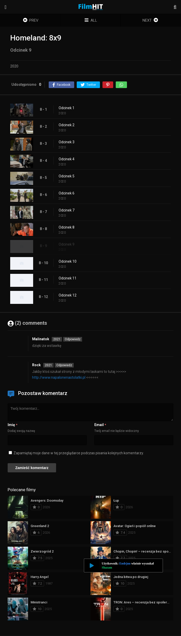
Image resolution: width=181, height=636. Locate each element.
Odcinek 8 (66, 227)
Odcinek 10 (67, 261)
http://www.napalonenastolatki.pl (58, 377)
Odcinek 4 (66, 159)
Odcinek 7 (66, 210)
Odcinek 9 (66, 244)
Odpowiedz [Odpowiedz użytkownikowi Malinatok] (73, 339)
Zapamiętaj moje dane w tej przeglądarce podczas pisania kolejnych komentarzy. (79, 453)
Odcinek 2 (66, 125)
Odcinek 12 (67, 295)
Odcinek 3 (66, 142)
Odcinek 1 (66, 108)
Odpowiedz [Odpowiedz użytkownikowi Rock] (64, 365)
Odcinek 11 (67, 278)
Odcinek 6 (66, 193)
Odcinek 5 (66, 176)
